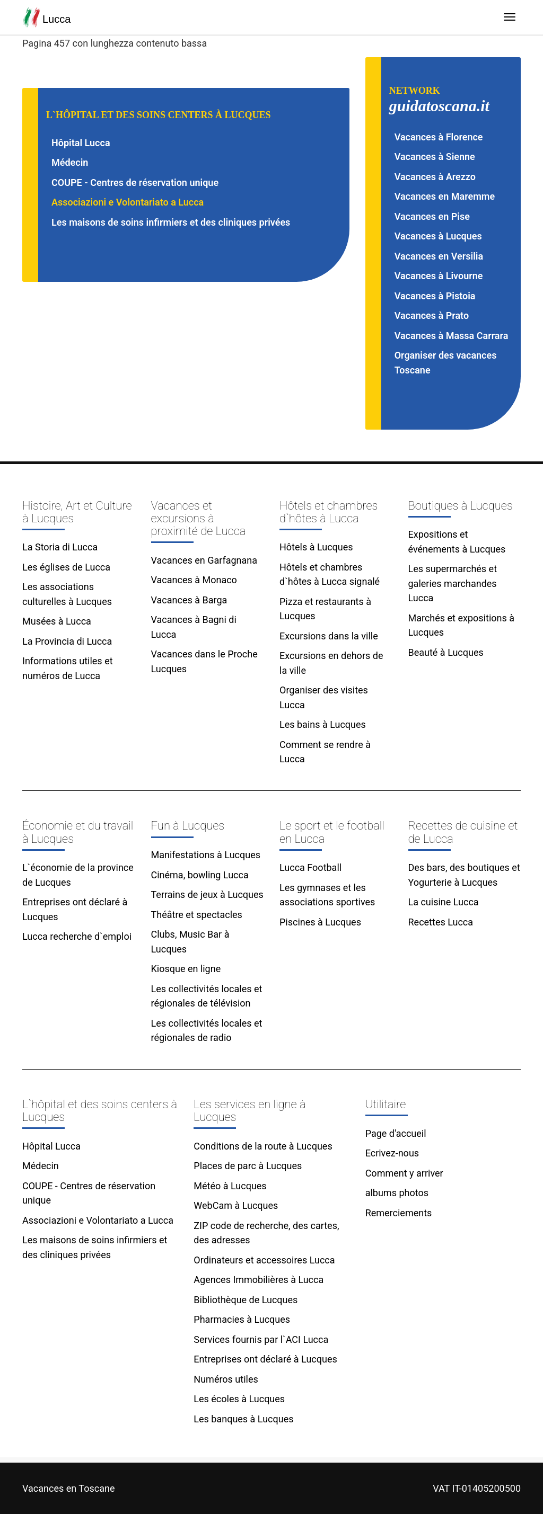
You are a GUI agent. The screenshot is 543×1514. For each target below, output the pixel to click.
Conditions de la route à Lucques (263, 1146)
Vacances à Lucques (438, 236)
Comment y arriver (404, 1173)
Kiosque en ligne (186, 968)
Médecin (69, 162)
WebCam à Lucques (236, 1205)
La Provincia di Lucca (67, 641)
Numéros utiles (226, 1379)
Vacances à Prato (432, 315)
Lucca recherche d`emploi (77, 936)
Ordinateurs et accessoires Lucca (264, 1260)
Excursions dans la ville (328, 636)
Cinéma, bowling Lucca (200, 874)
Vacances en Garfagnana (204, 560)
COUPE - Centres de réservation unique (134, 182)
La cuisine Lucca (443, 901)
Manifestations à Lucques (206, 854)
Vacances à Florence (439, 137)
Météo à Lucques (230, 1185)
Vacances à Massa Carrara (452, 335)
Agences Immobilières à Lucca (258, 1279)
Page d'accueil (395, 1133)
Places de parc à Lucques (248, 1165)
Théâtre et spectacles (196, 914)
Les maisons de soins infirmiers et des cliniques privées (170, 222)
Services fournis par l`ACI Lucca (261, 1339)
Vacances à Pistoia (435, 295)
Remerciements (398, 1212)
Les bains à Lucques (322, 724)
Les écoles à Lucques (239, 1398)
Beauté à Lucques (446, 652)
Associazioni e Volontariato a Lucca (127, 202)
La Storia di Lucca (60, 547)
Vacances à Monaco (194, 579)
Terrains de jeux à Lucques (207, 894)
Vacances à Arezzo (435, 176)
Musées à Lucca (56, 621)
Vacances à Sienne (435, 156)
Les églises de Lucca (66, 567)
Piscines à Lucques (320, 922)
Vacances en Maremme (445, 196)
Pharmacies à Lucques (242, 1319)
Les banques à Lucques (243, 1418)
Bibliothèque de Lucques (245, 1299)
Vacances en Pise (432, 216)
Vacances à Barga (189, 599)
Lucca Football (310, 867)
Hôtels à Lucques (316, 547)
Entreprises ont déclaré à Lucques (265, 1359)
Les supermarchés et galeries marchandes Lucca (452, 583)
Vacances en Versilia (439, 256)
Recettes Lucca (441, 922)
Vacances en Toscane (68, 1488)
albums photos (396, 1192)
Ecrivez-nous (392, 1153)
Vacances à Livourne (439, 275)
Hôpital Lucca (80, 142)
